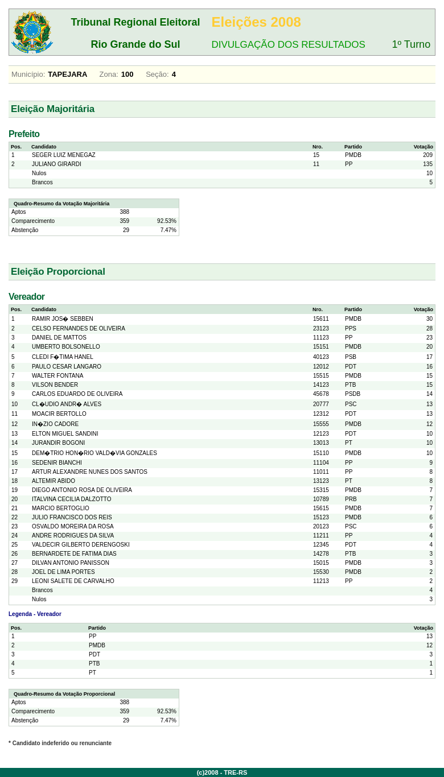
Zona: (109, 74)
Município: (28, 74)
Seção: (157, 74)
